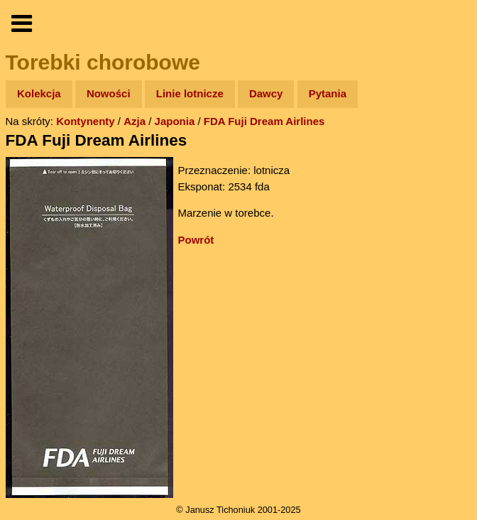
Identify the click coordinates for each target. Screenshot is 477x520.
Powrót (196, 240)
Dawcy (266, 93)
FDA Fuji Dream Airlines (264, 121)
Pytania (327, 93)
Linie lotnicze (190, 93)
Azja (135, 121)
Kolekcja (39, 93)
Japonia (175, 121)
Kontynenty (85, 121)
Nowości (109, 93)
